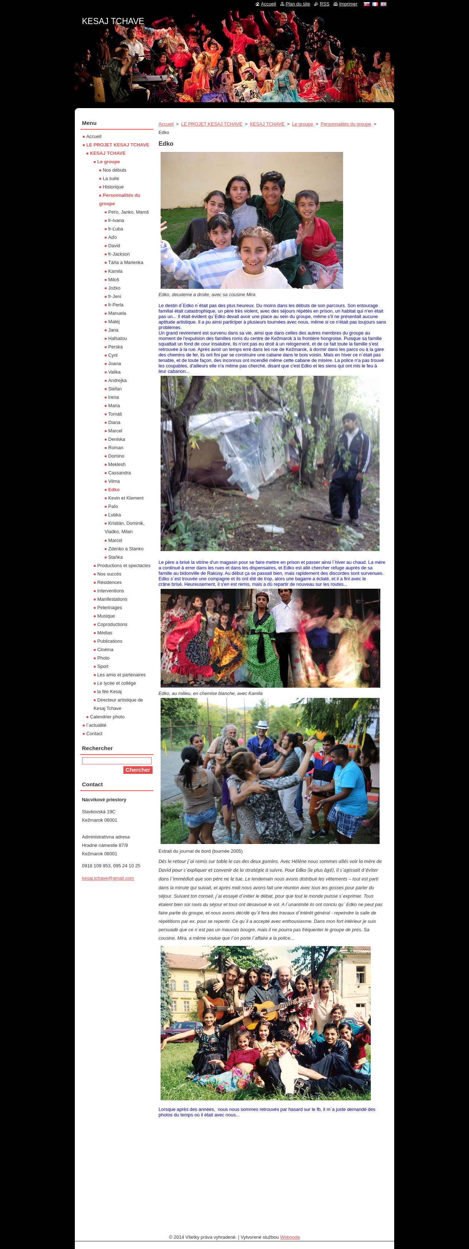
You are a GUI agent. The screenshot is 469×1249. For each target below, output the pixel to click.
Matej (114, 321)
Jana (113, 330)
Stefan (115, 388)
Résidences (109, 582)
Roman (115, 447)
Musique (106, 616)
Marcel (115, 430)
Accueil (166, 124)
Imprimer (348, 4)
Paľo (113, 506)
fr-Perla (116, 305)
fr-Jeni (115, 296)
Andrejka (117, 380)
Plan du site (298, 4)
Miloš (113, 279)
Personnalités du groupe (345, 124)
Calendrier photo (107, 716)
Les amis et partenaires (121, 674)
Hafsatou (117, 338)
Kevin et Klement (126, 498)
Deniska (116, 439)
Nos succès (109, 574)
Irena (113, 397)
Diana (114, 422)
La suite (111, 178)
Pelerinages (109, 607)
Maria (114, 405)
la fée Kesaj (109, 691)
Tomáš (115, 414)
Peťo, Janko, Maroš (128, 212)
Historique (113, 187)
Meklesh (117, 464)
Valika (114, 372)
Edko (114, 489)
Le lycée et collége (116, 683)
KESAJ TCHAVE (267, 124)
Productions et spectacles (124, 565)
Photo (103, 658)
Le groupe (302, 124)
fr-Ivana (116, 220)
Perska (115, 347)
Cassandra (119, 472)
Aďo (112, 237)
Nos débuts (115, 170)
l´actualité (97, 725)
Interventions (110, 590)
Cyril (113, 355)
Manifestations (112, 599)
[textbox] (273, 575)
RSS (324, 4)
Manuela (117, 313)
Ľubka (114, 514)
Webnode (290, 1237)
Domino (116, 456)
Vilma (114, 481)
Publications (110, 641)
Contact (95, 733)
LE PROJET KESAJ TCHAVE (211, 124)
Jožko (114, 288)
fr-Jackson (119, 254)
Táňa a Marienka (125, 262)
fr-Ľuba (115, 229)
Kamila (115, 271)
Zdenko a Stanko (126, 548)
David (114, 245)
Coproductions (112, 624)
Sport (103, 666)
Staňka (115, 557)
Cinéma (105, 649)
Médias (104, 632)
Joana (114, 363)
